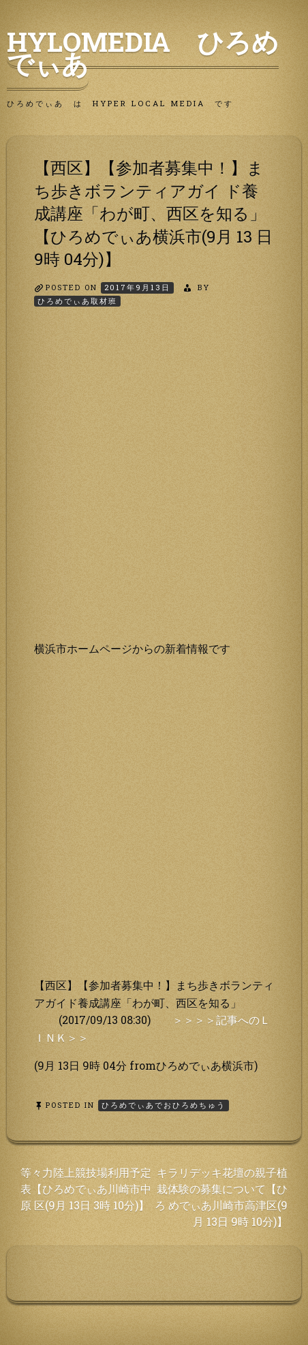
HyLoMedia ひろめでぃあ (143, 52)
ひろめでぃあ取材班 (77, 301)
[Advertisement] (154, 486)
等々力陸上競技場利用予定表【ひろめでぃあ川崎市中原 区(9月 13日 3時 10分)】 (85, 1188)
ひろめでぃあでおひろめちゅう (164, 1105)
